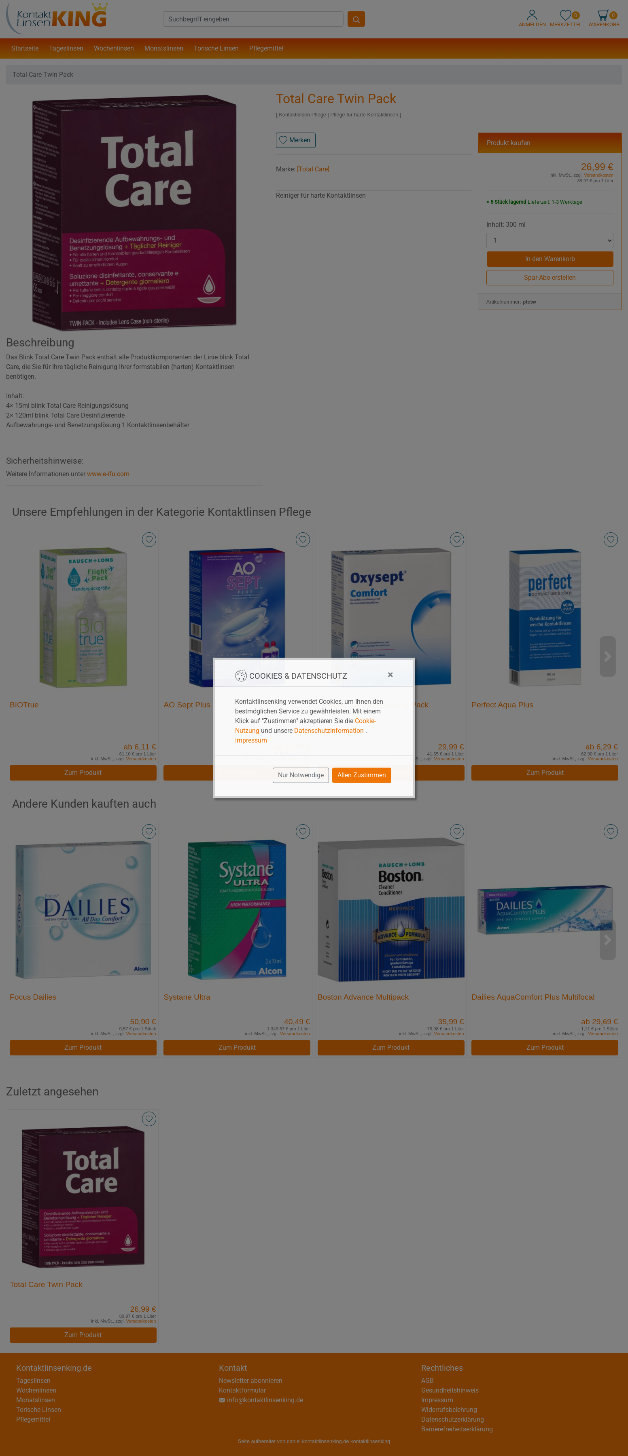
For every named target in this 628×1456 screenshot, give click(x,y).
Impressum (251, 740)
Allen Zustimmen (361, 775)
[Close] (390, 674)
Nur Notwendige (301, 775)
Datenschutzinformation (329, 730)
